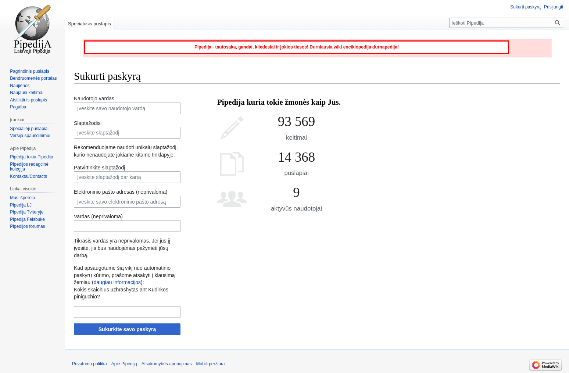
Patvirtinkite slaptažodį (99, 168)
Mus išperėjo (22, 197)
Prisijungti (553, 7)
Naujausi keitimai (26, 92)
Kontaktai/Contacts (28, 176)
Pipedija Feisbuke (27, 219)
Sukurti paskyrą (525, 7)
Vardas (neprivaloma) (98, 216)
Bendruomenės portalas (33, 78)
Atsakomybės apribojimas (167, 363)
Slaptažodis (87, 123)
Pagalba (18, 107)
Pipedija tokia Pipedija (31, 156)
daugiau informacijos (117, 282)
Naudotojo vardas (94, 98)
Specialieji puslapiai (29, 128)
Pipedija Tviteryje (26, 212)
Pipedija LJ (21, 205)
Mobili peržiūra (210, 363)
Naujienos (19, 85)
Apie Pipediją (124, 363)
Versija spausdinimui (30, 135)
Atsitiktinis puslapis (28, 100)
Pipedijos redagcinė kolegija (29, 167)
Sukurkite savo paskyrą (127, 329)
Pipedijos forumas (27, 226)
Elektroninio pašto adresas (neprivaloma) (120, 192)
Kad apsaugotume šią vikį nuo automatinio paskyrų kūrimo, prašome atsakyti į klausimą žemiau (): (124, 275)
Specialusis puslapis (89, 23)
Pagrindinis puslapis (29, 71)
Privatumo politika (89, 363)
